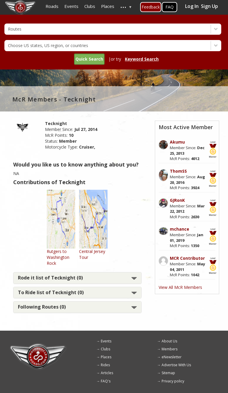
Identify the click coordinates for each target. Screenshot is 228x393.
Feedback (151, 7)
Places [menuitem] (107, 6)
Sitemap (168, 372)
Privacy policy (173, 381)
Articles (107, 372)
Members (169, 349)
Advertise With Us (176, 364)
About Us (169, 341)
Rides (105, 364)
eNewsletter (172, 356)
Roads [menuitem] (52, 6)
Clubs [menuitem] (89, 6)
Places (106, 356)
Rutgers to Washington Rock (58, 257)
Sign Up (209, 6)
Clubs (105, 349)
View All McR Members (180, 287)
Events (106, 341)
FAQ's (105, 381)
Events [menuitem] (71, 6)
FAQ (169, 7)
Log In (192, 6)
